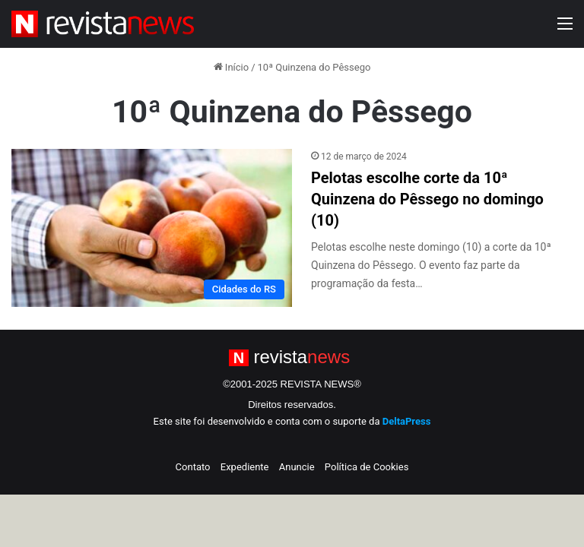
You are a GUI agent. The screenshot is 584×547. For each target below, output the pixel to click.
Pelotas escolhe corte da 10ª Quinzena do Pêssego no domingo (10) (427, 199)
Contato (193, 467)
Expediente (245, 467)
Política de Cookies (367, 467)
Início (231, 67)
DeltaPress (406, 421)
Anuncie (297, 467)
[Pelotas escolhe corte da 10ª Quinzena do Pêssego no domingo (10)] (151, 228)
